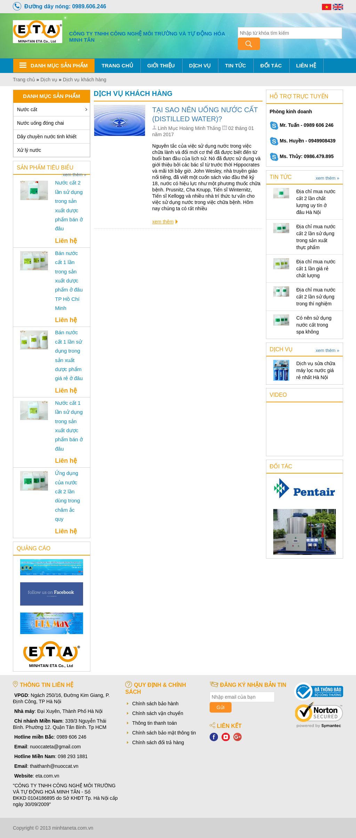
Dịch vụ (200, 65)
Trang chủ (117, 65)
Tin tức (235, 65)
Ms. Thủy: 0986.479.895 (302, 156)
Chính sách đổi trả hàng (158, 742)
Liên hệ (306, 65)
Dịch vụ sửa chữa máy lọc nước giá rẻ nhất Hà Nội (315, 370)
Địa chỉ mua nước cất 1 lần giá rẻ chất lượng (315, 268)
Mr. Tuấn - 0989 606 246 (302, 125)
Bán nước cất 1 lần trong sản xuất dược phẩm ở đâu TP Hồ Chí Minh (69, 280)
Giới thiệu (161, 65)
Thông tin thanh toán (154, 723)
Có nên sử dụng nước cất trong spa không (313, 325)
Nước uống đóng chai (40, 123)
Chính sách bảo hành (155, 703)
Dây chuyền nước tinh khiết (46, 136)
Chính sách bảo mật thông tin (164, 733)
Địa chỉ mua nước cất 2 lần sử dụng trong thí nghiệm (315, 296)
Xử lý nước (29, 150)
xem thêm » (75, 174)
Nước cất (27, 109)
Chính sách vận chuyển (157, 713)
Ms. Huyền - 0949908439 (302, 140)
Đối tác (271, 65)
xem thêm (162, 221)
